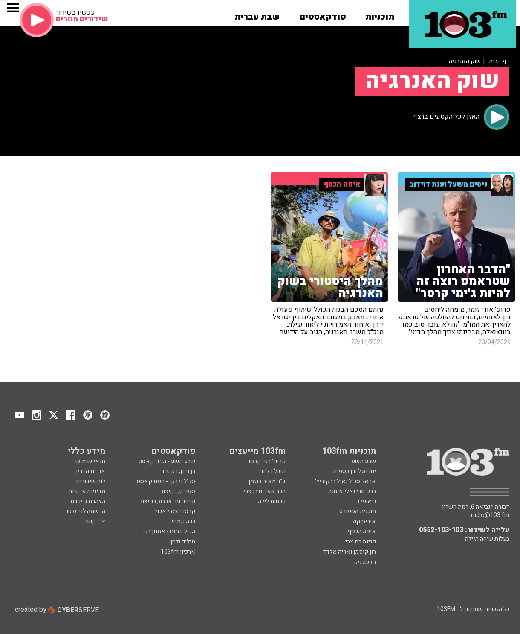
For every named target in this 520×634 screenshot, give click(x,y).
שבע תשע (364, 461)
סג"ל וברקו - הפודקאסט (166, 481)
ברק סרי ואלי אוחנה (352, 491)
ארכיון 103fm (178, 552)
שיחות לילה (272, 501)
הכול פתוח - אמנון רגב (168, 531)
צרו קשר (94, 521)
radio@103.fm (490, 515)
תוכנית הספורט (357, 511)
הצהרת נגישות (87, 501)
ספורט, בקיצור (177, 491)
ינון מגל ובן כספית (354, 471)
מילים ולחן (182, 541)
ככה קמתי (183, 521)
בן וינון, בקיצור (178, 471)
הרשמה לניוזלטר (85, 511)
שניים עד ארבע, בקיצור (167, 501)
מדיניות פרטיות (86, 491)
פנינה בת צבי (360, 541)
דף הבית (499, 61)
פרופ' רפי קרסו (267, 461)
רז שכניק (365, 562)
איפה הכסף (361, 531)
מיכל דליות (272, 471)
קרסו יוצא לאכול (174, 511)
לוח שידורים (90, 481)
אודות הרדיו (90, 471)
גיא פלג (366, 501)
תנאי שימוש (90, 461)
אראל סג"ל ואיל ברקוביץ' (345, 481)
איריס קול (364, 521)
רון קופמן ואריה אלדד (349, 552)
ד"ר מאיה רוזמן (267, 481)
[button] (379, 14)
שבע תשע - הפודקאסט (167, 461)
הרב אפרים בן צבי (264, 491)
